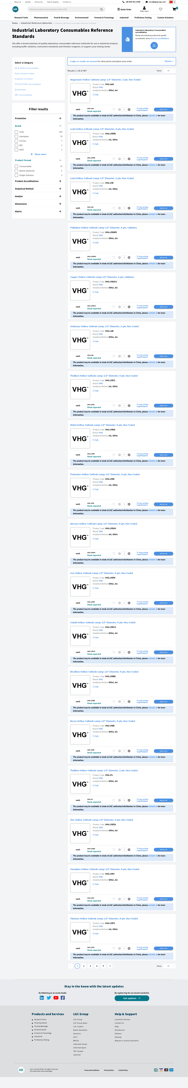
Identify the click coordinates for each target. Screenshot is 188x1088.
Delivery (118, 1044)
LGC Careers (78, 1037)
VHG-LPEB (109, 735)
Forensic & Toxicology (42, 1044)
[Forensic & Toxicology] (32, 1044)
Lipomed (77, 1065)
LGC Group (77, 1030)
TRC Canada (78, 1062)
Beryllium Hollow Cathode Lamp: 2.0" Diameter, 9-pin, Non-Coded (121, 680)
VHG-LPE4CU (111, 287)
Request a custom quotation (127, 1051)
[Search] (99, 9)
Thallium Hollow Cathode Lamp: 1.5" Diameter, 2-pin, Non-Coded (120, 779)
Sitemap (118, 1048)
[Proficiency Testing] (32, 1051)
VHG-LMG (109, 88)
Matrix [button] (38, 211)
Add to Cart (163, 113)
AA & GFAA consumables (27, 68)
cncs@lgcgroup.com (157, 2)
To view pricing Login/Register (142, 113)
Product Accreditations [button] (38, 181)
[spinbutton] (124, 113)
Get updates (130, 1009)
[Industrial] (32, 1048)
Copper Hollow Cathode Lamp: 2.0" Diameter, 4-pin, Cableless (117, 282)
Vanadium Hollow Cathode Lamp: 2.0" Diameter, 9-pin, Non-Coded (121, 879)
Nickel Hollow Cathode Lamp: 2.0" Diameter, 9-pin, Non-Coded (118, 431)
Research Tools (40, 1030)
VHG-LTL (109, 784)
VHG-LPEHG (110, 536)
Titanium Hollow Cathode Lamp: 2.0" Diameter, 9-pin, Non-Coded (120, 929)
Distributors (120, 1041)
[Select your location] (172, 2)
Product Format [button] (38, 160)
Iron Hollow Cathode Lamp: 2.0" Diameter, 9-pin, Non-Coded (116, 581)
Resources (39, 2)
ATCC (75, 1048)
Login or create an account (84, 61)
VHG (101, 91)
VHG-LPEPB (110, 138)
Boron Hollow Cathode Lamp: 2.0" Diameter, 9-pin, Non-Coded (118, 730)
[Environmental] (32, 1041)
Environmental (40, 1040)
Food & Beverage (41, 1037)
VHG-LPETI (110, 934)
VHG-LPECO (110, 635)
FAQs (117, 1037)
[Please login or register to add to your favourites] (114, 113)
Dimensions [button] (38, 203)
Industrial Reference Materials (36, 23)
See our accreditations (160, 38)
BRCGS (76, 1051)
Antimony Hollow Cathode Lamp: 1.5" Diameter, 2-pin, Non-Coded (121, 332)
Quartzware (20, 89)
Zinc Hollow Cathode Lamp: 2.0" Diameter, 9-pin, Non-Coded (116, 829)
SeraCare (77, 1044)
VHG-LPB (109, 188)
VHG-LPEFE (110, 585)
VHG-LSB (109, 337)
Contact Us (119, 1034)
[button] (129, 113)
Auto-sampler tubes (24, 73)
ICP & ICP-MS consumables (28, 84)
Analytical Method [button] (38, 188)
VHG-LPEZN (110, 834)
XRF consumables (23, 95)
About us (17, 2)
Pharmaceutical (40, 1034)
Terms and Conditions (90, 1081)
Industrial (38, 1047)
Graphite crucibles (24, 78)
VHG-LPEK (109, 486)
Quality (28, 2)
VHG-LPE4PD (111, 237)
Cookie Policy (124, 1081)
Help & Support (53, 2)
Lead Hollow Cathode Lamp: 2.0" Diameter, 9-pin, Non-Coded (117, 133)
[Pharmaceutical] (32, 1034)
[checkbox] (16, 132)
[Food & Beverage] (32, 1037)
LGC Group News (80, 1034)
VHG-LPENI (110, 436)
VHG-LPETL (110, 387)
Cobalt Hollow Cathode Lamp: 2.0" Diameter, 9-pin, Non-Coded (118, 630)
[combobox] (64, 9)
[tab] (38, 118)
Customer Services (122, 1030)
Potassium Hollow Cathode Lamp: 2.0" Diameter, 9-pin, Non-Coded (121, 481)
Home (15, 23)
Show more (40, 154)
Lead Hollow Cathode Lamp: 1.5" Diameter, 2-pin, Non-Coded (117, 183)
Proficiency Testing (41, 1051)
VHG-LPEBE (110, 685)
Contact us (67, 2)
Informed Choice (80, 1055)
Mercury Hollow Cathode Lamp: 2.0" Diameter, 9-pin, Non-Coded (119, 531)
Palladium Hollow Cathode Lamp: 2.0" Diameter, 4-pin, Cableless (119, 232)
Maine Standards (80, 1041)
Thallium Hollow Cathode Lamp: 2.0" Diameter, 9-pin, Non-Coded (120, 382)
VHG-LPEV (109, 884)
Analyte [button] (38, 196)
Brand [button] (38, 125)
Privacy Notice (109, 1081)
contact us (152, 120)
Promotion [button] (38, 118)
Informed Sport (79, 1058)
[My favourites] (162, 9)
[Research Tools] (32, 1031)
